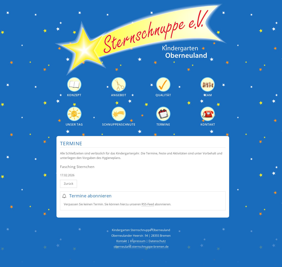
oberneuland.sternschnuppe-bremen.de (141, 247)
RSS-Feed (148, 204)
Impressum (137, 241)
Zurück (68, 184)
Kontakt (121, 241)
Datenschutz (157, 241)
